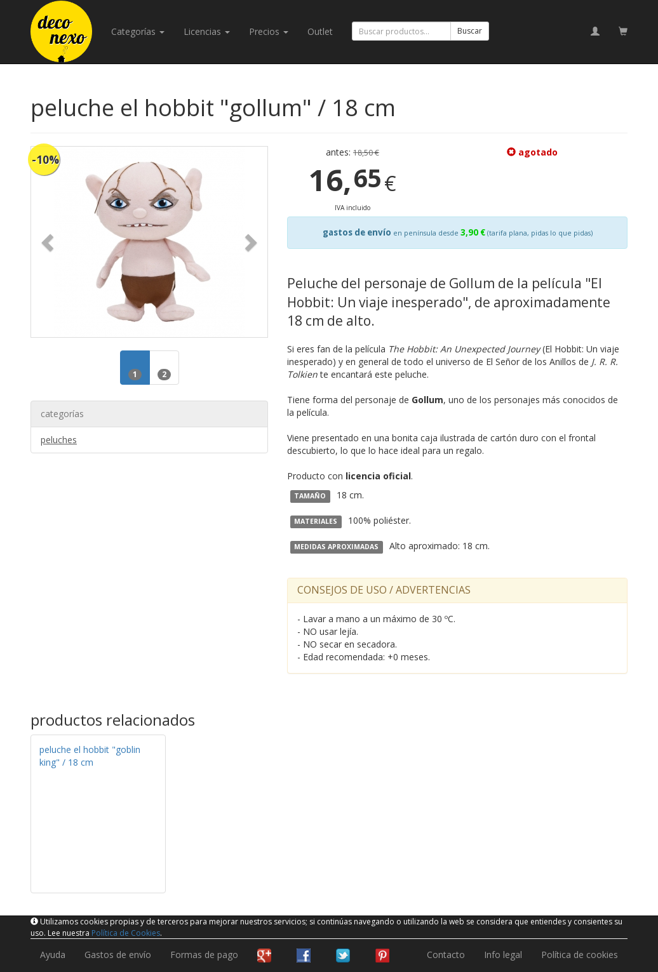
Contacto (446, 955)
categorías (137, 31)
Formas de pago (204, 955)
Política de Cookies (125, 933)
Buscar (469, 30)
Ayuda (52, 955)
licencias (207, 31)
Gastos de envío (117, 955)
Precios (268, 31)
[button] (49, 242)
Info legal (503, 955)
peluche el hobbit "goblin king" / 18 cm (89, 755)
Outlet (320, 31)
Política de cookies (579, 955)
